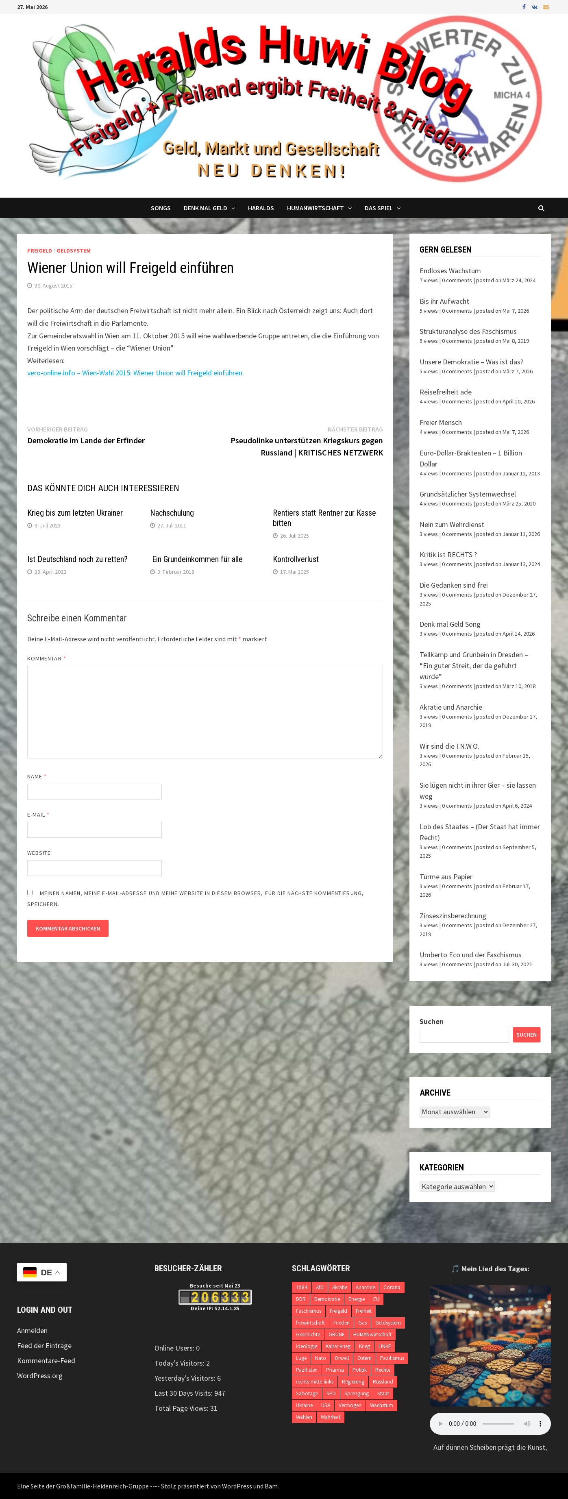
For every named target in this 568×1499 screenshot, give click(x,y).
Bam (271, 1486)
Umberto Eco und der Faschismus (471, 954)
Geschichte (308, 1334)
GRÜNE (337, 1334)
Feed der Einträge (44, 1345)
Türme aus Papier (446, 876)
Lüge (301, 1358)
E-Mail (38, 814)
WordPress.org (40, 1375)
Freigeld (39, 250)
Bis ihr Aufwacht (444, 301)
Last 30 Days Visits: (184, 1393)
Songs (161, 208)
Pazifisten (307, 1369)
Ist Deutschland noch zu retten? (77, 559)
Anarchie (365, 1287)
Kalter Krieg (338, 1346)
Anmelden (32, 1330)
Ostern (364, 1358)
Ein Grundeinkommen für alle (196, 559)
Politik (360, 1369)
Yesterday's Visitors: (186, 1378)
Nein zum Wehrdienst (452, 524)
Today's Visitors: (180, 1363)
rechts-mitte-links (314, 1381)
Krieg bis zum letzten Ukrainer (75, 513)
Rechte (382, 1369)
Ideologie (306, 1346)
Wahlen (304, 1417)
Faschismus (308, 1310)
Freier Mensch (441, 422)
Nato (320, 1358)
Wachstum (381, 1405)
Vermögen (350, 1405)
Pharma (335, 1369)
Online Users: (175, 1348)
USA (325, 1405)
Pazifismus (392, 1358)
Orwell (342, 1358)
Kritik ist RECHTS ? (448, 554)
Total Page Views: (182, 1408)
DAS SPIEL (379, 208)
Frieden (341, 1322)
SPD (331, 1393)
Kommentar (46, 658)
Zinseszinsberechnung (453, 915)
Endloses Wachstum (450, 270)
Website (39, 852)
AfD (320, 1287)
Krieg (364, 1346)
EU (376, 1299)
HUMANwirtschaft (372, 1334)
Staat (383, 1393)
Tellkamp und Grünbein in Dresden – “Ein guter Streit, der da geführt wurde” (474, 665)
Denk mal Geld (205, 208)
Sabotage (307, 1393)
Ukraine (304, 1405)
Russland (383, 1381)
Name (37, 776)
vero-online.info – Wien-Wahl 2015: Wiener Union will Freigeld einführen (134, 372)
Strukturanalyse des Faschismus (468, 331)
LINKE (385, 1346)
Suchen (432, 1021)
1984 (301, 1287)
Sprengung (356, 1393)
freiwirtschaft (310, 1322)
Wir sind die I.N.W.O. (449, 746)
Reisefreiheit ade (446, 392)
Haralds (261, 208)
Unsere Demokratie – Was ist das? (471, 361)
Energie (356, 1299)
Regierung (353, 1381)
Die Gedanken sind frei (454, 585)
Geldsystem (74, 250)
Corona (391, 1287)
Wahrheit (330, 1417)
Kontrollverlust (296, 559)
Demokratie (327, 1299)
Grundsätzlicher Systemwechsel (468, 494)
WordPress (237, 1486)
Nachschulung (172, 513)
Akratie (339, 1287)
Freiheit (364, 1310)
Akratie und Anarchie (451, 707)
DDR (301, 1299)
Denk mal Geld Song (450, 624)
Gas (362, 1322)
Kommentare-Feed (46, 1360)
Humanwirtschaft (315, 208)
